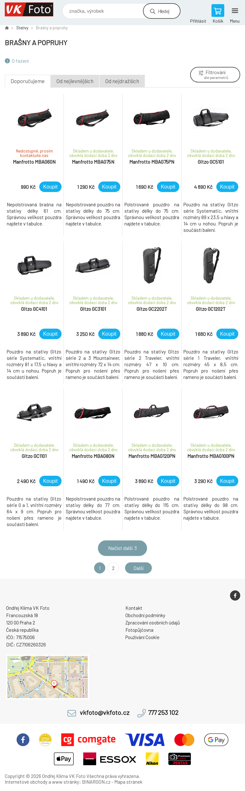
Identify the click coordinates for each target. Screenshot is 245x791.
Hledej (163, 11)
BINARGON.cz (96, 782)
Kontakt (133, 608)
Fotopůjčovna (139, 630)
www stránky (65, 782)
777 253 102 (163, 712)
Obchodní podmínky (145, 615)
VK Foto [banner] (33, 9)
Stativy (22, 27)
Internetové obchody (26, 782)
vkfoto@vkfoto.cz (105, 712)
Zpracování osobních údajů (152, 622)
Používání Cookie (142, 637)
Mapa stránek (128, 782)
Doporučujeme (28, 81)
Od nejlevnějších (74, 81)
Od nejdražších (122, 81)
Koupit (50, 186)
